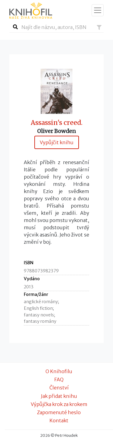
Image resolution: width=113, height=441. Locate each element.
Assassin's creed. (57, 123)
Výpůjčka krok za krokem (59, 404)
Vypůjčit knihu (57, 142)
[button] (99, 27)
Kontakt (58, 420)
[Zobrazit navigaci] (98, 10)
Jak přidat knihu (59, 396)
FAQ (59, 379)
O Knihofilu (59, 371)
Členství (59, 388)
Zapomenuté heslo (59, 412)
